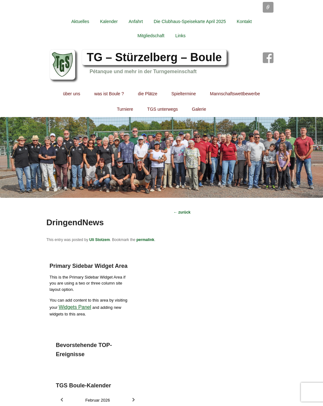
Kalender (109, 21)
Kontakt (244, 21)
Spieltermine (183, 93)
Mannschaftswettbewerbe (235, 93)
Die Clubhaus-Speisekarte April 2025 (190, 21)
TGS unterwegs (162, 109)
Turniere (125, 109)
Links (180, 35)
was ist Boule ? (109, 93)
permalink (145, 240)
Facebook (268, 57)
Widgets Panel (75, 307)
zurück (182, 212)
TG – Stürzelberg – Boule (154, 57)
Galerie (199, 109)
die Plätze (147, 93)
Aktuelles (80, 21)
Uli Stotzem (99, 240)
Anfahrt (136, 21)
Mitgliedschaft (151, 35)
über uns (71, 93)
